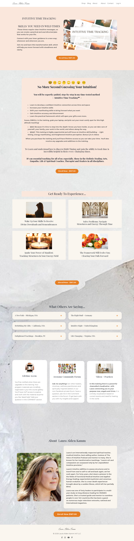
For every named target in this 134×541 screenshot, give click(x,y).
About (95, 3)
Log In (118, 3)
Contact (110, 3)
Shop (84, 3)
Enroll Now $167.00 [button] (67, 58)
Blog (89, 3)
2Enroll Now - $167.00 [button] (67, 282)
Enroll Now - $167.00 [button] (67, 171)
